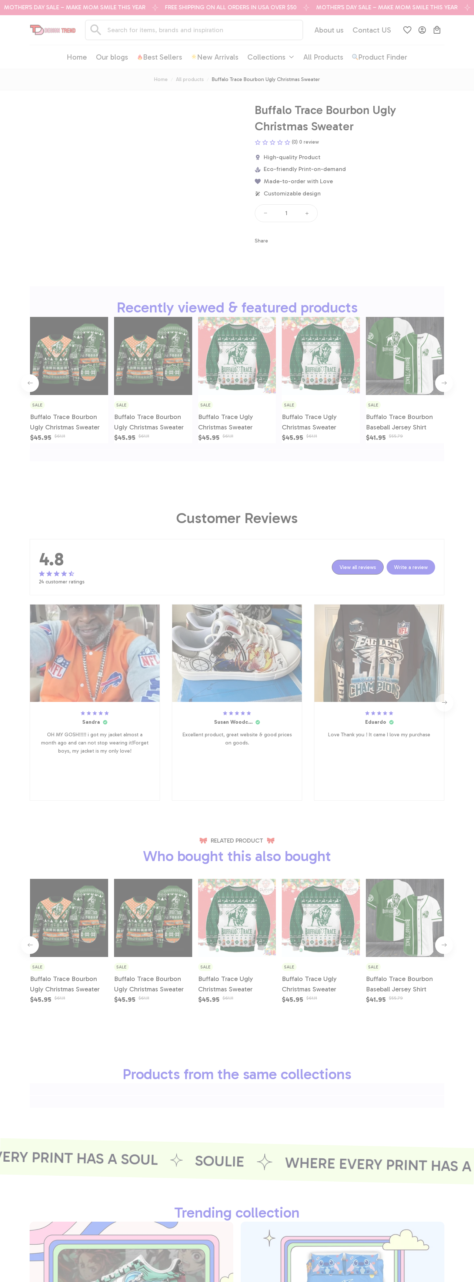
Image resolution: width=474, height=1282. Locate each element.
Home (161, 79)
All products (190, 79)
